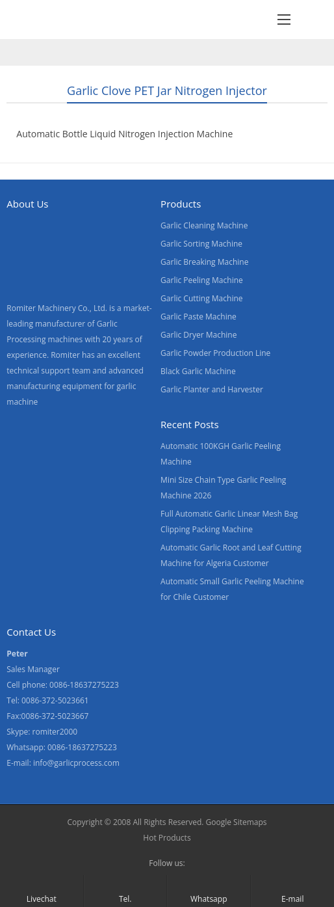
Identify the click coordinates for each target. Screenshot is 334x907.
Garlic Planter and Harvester (212, 389)
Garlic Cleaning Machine (204, 225)
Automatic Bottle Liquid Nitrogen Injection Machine (124, 134)
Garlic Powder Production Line (215, 353)
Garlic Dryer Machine (199, 334)
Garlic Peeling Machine (202, 280)
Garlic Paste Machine (199, 316)
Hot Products (166, 837)
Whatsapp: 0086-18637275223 (61, 747)
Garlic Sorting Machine (201, 243)
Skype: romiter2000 (41, 731)
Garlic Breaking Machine (204, 261)
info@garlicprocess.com (76, 762)
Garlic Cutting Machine (201, 298)
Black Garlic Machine (198, 371)
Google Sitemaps (236, 822)
